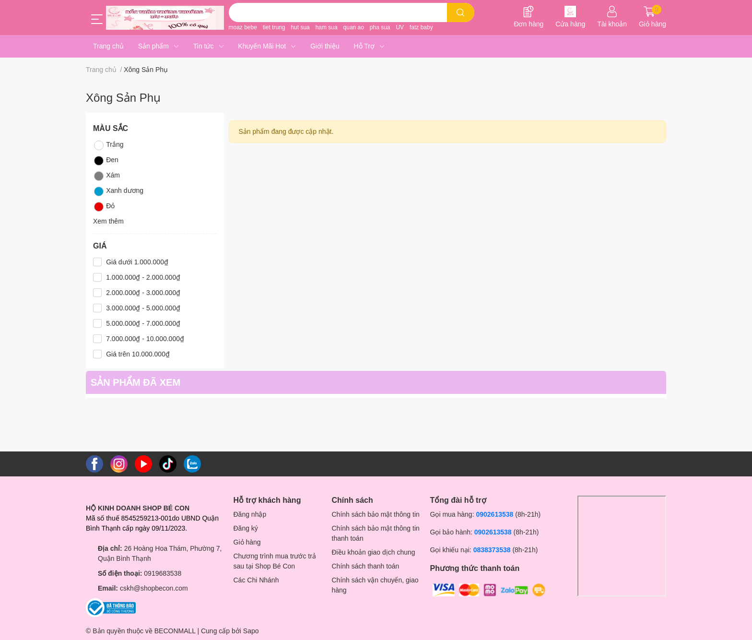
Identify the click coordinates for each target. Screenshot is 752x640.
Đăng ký (246, 528)
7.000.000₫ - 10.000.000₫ (145, 339)
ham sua (327, 27)
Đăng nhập (250, 514)
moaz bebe (243, 27)
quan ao (353, 27)
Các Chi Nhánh (256, 580)
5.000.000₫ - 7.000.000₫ (143, 323)
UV (400, 27)
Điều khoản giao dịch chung (373, 552)
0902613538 (494, 514)
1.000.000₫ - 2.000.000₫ (143, 277)
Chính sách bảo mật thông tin (376, 514)
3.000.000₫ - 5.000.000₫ (143, 308)
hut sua (300, 27)
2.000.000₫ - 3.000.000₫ (143, 292)
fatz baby (421, 27)
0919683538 (162, 573)
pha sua (380, 27)
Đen (105, 160)
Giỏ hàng (247, 542)
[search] (460, 12)
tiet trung (274, 27)
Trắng (108, 145)
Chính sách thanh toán (366, 566)
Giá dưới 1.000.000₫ (137, 262)
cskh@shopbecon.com (154, 588)
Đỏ (104, 207)
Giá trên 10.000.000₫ (138, 354)
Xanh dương (118, 191)
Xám (106, 176)
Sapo (251, 631)
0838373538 (492, 550)
